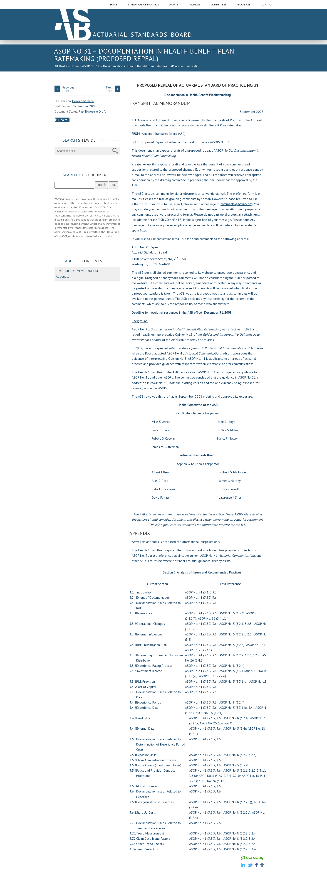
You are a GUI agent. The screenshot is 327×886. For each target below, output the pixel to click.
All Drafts (60, 66)
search (101, 185)
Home (75, 66)
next (113, 185)
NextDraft (109, 89)
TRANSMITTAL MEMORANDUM (77, 271)
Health (62, 120)
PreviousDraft (68, 89)
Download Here (83, 101)
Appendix (62, 276)
